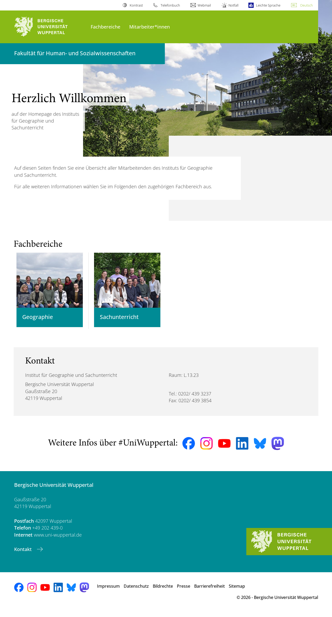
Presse (183, 590)
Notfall (233, 5)
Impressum (108, 590)
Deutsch (306, 5)
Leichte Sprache (268, 5)
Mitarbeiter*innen (149, 26)
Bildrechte (163, 590)
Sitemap (237, 590)
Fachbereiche (105, 26)
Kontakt (23, 553)
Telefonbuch (170, 5)
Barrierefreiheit (209, 590)
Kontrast (136, 5)
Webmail (204, 5)
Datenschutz (136, 590)
